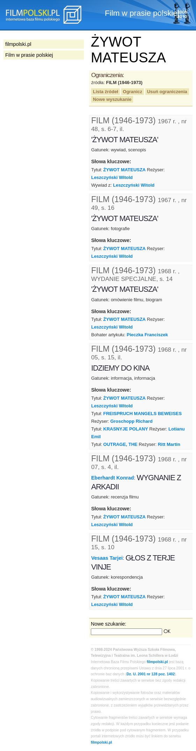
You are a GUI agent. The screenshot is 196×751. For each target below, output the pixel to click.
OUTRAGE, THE (120, 444)
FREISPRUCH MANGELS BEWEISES (142, 413)
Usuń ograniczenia (167, 91)
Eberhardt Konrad (112, 478)
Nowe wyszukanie (112, 99)
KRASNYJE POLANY (125, 429)
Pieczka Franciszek (147, 334)
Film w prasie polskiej (29, 55)
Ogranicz (132, 91)
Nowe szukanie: (108, 624)
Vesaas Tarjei (107, 557)
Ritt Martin (169, 444)
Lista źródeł (105, 91)
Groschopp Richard (131, 421)
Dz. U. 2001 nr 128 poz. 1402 (150, 674)
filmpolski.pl (157, 662)
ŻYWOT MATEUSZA (124, 169)
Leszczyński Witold (112, 177)
